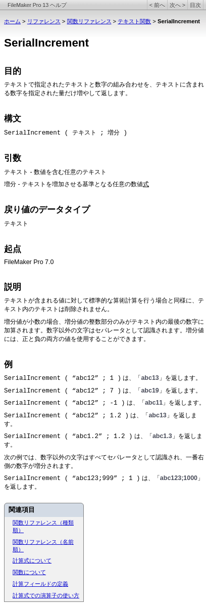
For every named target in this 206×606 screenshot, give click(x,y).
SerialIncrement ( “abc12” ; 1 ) (62, 378)
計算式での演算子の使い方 (46, 595)
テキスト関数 (134, 21)
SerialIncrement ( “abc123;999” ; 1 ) (72, 478)
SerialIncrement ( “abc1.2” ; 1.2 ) (68, 436)
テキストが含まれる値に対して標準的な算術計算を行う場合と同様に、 (101, 300)
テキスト (16, 85)
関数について (29, 572)
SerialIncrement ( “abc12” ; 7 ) (62, 391)
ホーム (12, 21)
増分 (10, 184)
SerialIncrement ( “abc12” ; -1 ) (64, 403)
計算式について (32, 560)
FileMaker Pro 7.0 (29, 262)
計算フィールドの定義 (40, 584)
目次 (195, 5)
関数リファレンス (89, 21)
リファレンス (44, 21)
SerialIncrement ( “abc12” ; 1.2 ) (66, 415)
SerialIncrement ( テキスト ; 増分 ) (65, 133)
